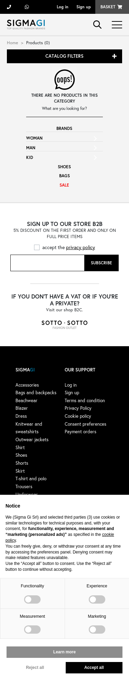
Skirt (20, 471)
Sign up (83, 6)
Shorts (21, 463)
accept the (68, 247)
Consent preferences (85, 424)
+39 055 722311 (9, 7)
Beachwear (26, 400)
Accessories (27, 385)
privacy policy (80, 247)
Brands (64, 128)
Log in (62, 6)
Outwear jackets (32, 439)
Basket (107, 6)
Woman (34, 138)
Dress (21, 416)
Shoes (64, 166)
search (97, 24)
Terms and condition (85, 400)
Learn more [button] (64, 652)
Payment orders (80, 431)
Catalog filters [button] (64, 56)
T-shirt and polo (30, 478)
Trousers (23, 486)
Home (12, 42)
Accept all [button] (94, 667)
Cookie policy (78, 416)
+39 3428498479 (27, 7)
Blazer (21, 408)
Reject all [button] (35, 667)
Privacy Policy (78, 408)
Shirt (20, 447)
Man (30, 147)
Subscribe (101, 262)
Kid (29, 157)
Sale (64, 185)
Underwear (26, 494)
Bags (64, 175)
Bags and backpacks (35, 392)
